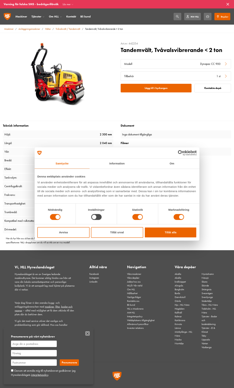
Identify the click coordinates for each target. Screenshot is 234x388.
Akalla (178, 274)
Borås (177, 293)
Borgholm (179, 289)
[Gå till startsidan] (7, 16)
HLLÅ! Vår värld (134, 285)
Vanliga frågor (134, 297)
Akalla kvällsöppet (180, 279)
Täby (204, 335)
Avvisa (63, 232)
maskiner (49, 306)
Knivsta (178, 324)
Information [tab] (117, 163)
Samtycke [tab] (62, 163)
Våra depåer (133, 277)
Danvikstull (180, 297)
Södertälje (207, 301)
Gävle (178, 301)
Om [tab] (172, 163)
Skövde (205, 285)
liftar (57, 306)
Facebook (94, 274)
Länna (178, 328)
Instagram (94, 277)
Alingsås (179, 285)
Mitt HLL (131, 312)
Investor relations (135, 328)
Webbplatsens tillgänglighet (141, 320)
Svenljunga (207, 297)
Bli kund (85, 16)
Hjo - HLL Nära (182, 304)
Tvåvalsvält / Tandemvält (68, 28)
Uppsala (206, 339)
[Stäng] (227, 4)
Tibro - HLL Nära (210, 304)
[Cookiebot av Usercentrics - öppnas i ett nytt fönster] (181, 153)
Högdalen (180, 308)
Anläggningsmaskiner (29, 28)
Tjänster (36, 16)
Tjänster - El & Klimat (208, 329)
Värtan (205, 343)
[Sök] (177, 16)
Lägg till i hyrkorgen (156, 88)
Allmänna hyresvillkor (137, 324)
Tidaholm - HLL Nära (209, 310)
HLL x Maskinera (135, 308)
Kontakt (71, 16)
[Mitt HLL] (192, 16)
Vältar (48, 28)
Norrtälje (179, 343)
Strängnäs (206, 289)
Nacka (178, 339)
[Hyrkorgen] (207, 16)
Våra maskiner (134, 274)
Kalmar (178, 316)
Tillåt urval (117, 232)
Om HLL (54, 16)
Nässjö (205, 277)
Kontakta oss (133, 301)
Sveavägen (207, 293)
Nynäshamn (208, 274)
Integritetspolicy (134, 316)
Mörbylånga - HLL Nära (183, 333)
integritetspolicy (39, 375)
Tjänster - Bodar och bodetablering (209, 320)
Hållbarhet (132, 293)
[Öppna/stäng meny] (43, 17)
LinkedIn (93, 281)
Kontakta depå (212, 88)
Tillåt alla (171, 232)
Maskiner (21, 16)
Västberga (206, 347)
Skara (204, 281)
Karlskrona (180, 320)
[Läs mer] (68, 4)
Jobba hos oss (134, 281)
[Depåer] (222, 16)
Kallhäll (178, 312)
